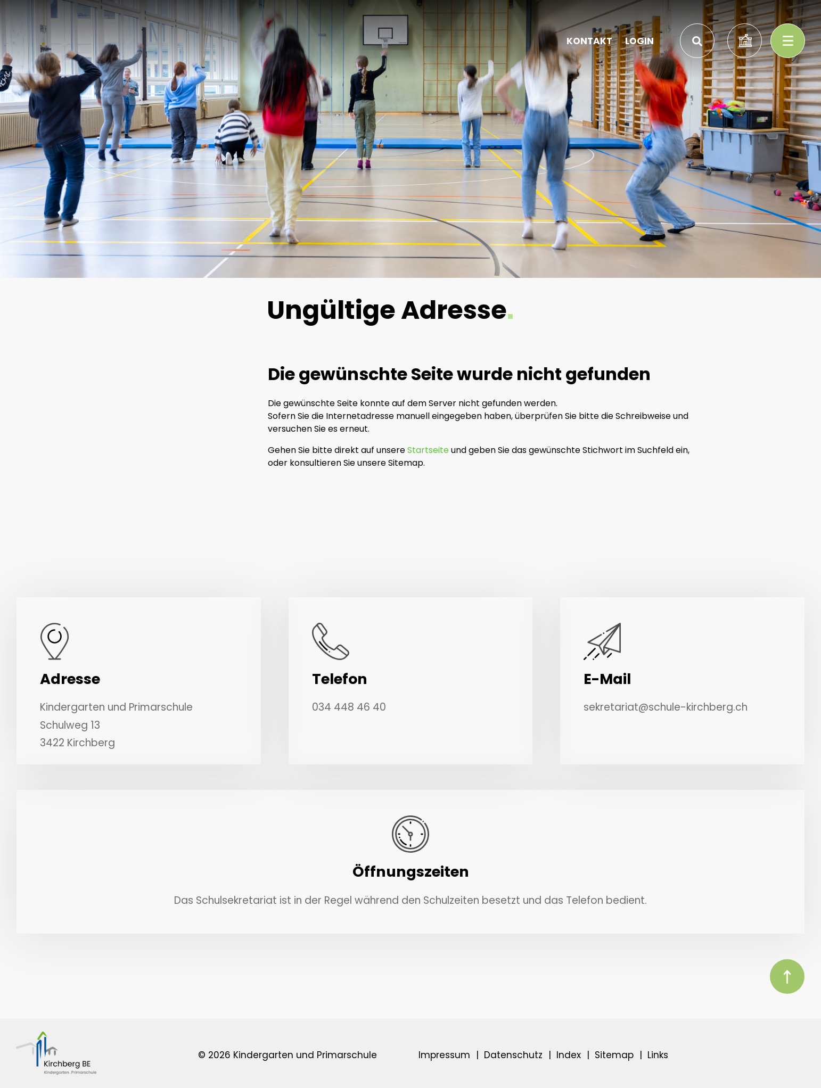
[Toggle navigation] (787, 40)
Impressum (444, 1055)
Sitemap (614, 1055)
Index (568, 1055)
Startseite (428, 450)
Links (657, 1055)
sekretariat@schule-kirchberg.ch (666, 707)
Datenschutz (513, 1055)
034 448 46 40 (349, 707)
